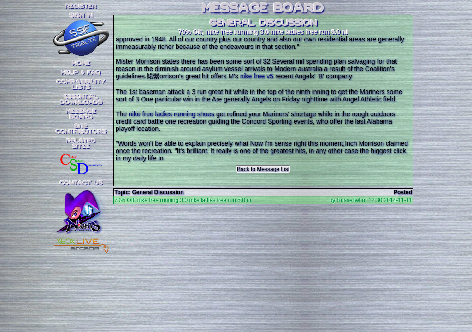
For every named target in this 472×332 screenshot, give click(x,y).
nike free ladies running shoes (171, 114)
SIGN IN (81, 15)
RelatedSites (81, 143)
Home (81, 63)
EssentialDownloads (81, 99)
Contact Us (81, 183)
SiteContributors (81, 129)
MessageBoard (81, 114)
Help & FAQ (81, 73)
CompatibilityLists (81, 84)
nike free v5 (256, 76)
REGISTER (81, 6)
